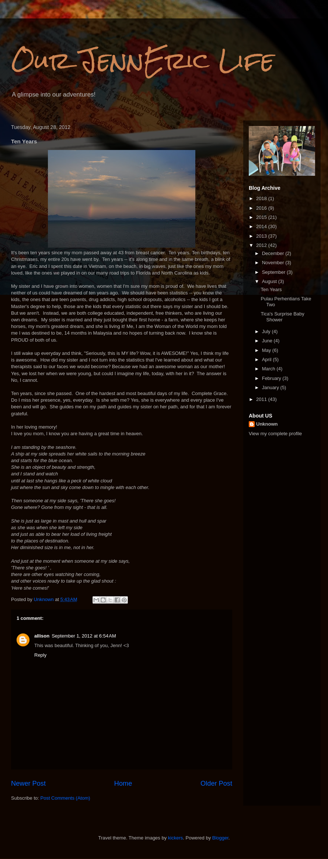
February (272, 378)
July (267, 331)
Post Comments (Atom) (65, 798)
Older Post (216, 783)
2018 (262, 198)
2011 (262, 399)
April (267, 359)
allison (41, 636)
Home (123, 783)
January (271, 387)
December (274, 253)
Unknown (267, 424)
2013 (262, 236)
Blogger (220, 838)
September (274, 272)
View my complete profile (275, 433)
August (270, 281)
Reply (40, 655)
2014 (262, 226)
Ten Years (271, 289)
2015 (262, 217)
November (274, 262)
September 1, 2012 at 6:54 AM (84, 636)
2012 (262, 245)
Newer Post (28, 783)
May (267, 350)
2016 (262, 208)
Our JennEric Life (142, 60)
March (269, 368)
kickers (175, 838)
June (268, 340)
